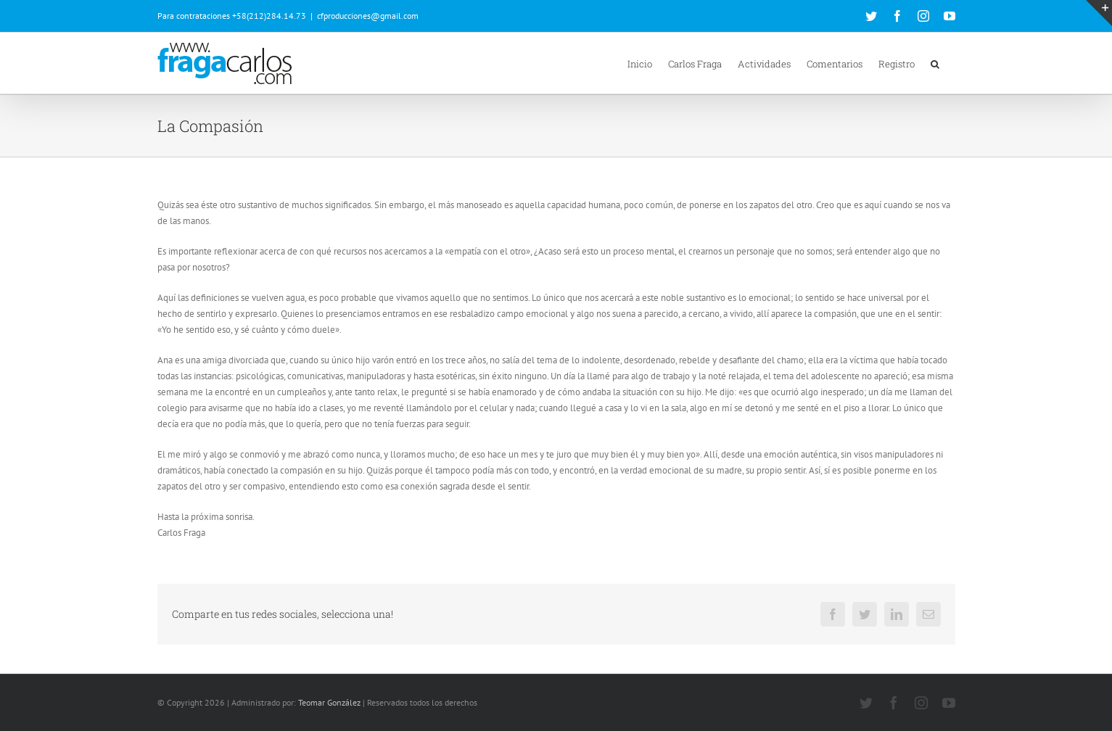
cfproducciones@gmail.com (368, 15)
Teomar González (329, 702)
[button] (935, 63)
